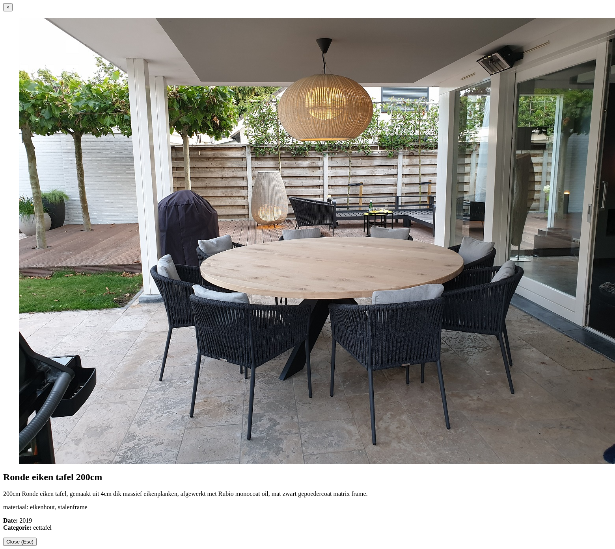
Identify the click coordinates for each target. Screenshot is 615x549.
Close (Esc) (20, 542)
